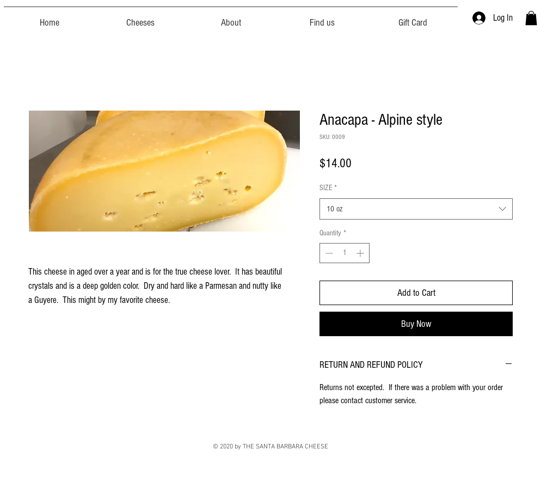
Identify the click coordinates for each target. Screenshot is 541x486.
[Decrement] (328, 253)
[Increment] (361, 253)
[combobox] (416, 209)
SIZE (328, 188)
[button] (531, 18)
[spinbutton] (344, 253)
